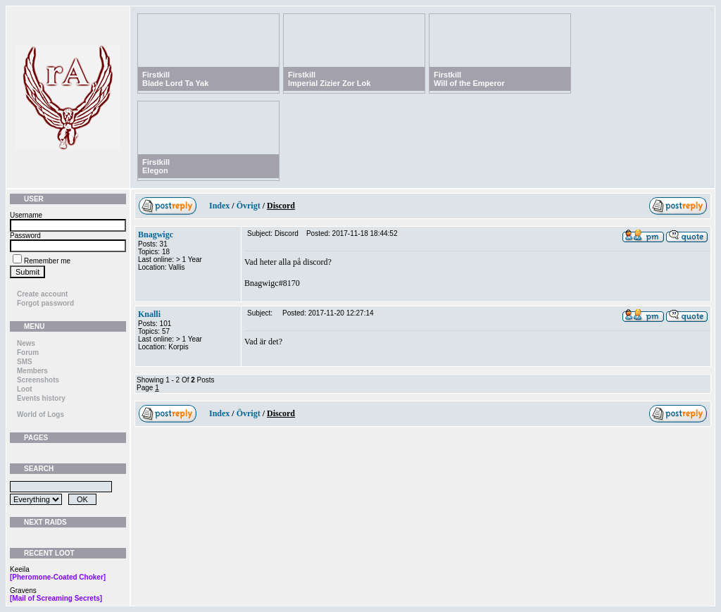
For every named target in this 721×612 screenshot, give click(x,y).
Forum (28, 352)
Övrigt (249, 206)
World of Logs (40, 414)
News (26, 343)
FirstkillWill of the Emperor (469, 78)
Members (32, 371)
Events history (41, 398)
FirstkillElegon (156, 166)
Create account (42, 294)
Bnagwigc (155, 234)
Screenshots (38, 380)
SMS (24, 362)
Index (219, 206)
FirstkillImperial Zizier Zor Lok (329, 78)
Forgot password (45, 303)
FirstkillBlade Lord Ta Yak (175, 78)
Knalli (149, 314)
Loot (24, 389)
